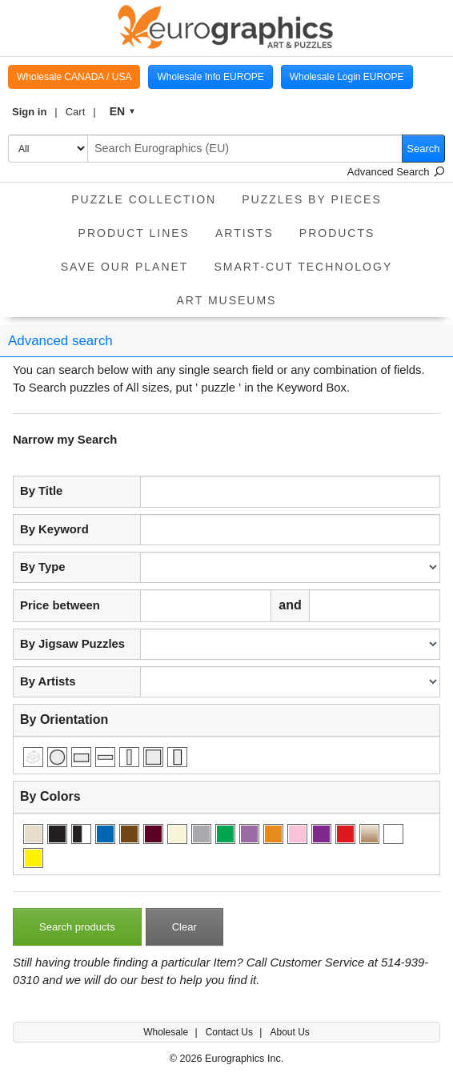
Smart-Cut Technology (303, 266)
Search (423, 149)
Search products (77, 927)
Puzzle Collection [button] (143, 199)
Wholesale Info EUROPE (210, 76)
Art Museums (227, 300)
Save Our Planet (125, 266)
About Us (289, 1032)
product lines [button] (134, 233)
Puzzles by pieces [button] (312, 199)
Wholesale (166, 1032)
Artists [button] (244, 233)
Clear (184, 927)
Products (337, 233)
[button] (35, 112)
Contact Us (231, 1032)
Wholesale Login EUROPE (347, 76)
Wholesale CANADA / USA (74, 76)
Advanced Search (396, 172)
